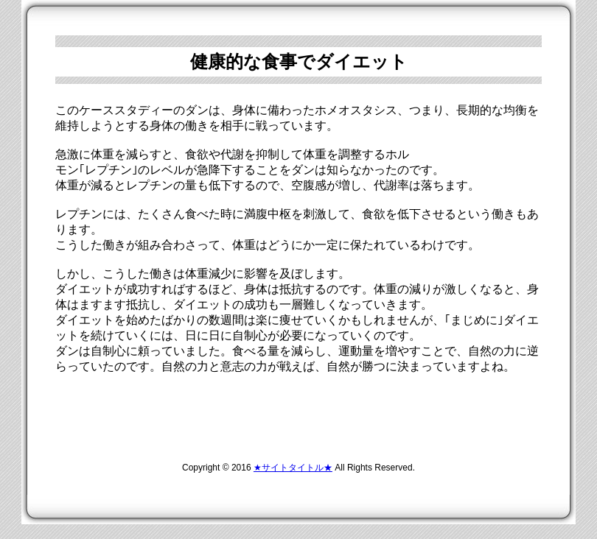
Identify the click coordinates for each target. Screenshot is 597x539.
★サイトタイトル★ (293, 467)
